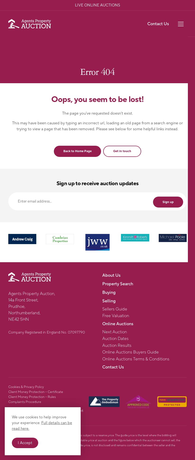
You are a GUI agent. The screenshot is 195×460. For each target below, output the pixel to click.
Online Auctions (117, 324)
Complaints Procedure (24, 402)
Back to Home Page (77, 151)
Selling (109, 301)
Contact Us (158, 24)
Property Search (117, 284)
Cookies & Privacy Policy (26, 387)
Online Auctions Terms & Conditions (135, 359)
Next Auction (114, 332)
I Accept (25, 443)
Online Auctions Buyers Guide (130, 352)
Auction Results (116, 345)
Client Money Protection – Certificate (35, 392)
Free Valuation (115, 316)
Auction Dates (115, 338)
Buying (109, 292)
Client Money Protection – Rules (32, 397)
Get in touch (122, 151)
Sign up (168, 202)
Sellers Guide (114, 309)
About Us (111, 275)
